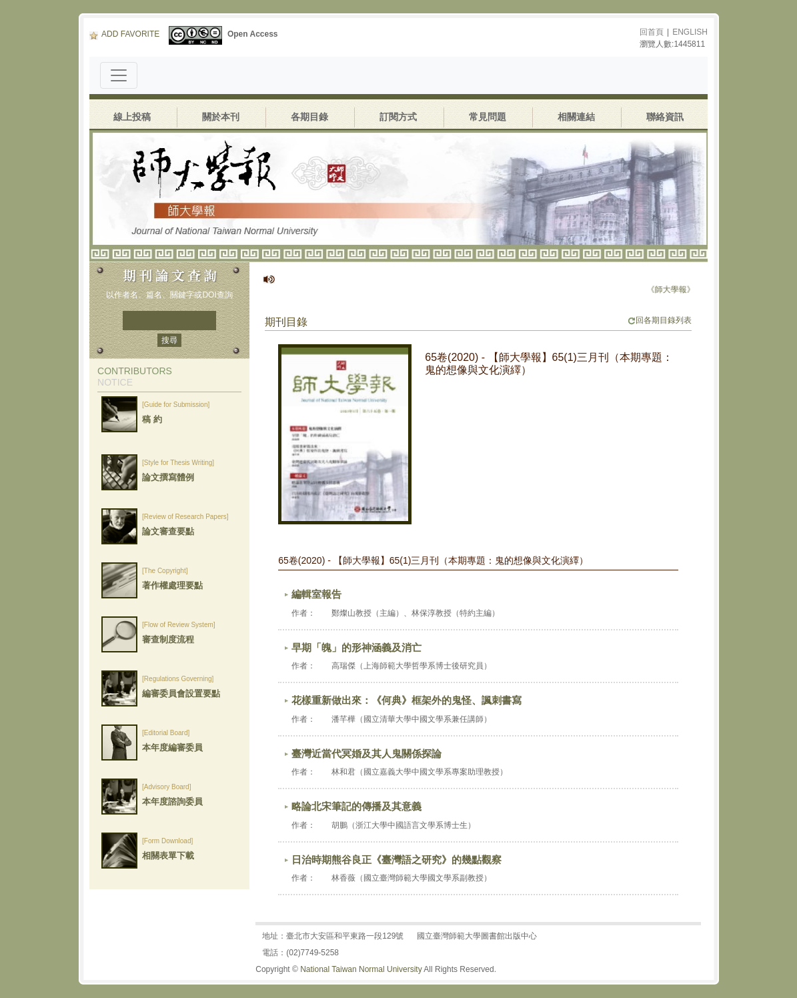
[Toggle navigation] (118, 75)
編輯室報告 (316, 594)
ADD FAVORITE (124, 34)
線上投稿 (132, 116)
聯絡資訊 (665, 116)
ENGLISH (690, 32)
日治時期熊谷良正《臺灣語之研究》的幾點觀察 (396, 859)
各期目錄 (309, 116)
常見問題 (487, 116)
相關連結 (576, 116)
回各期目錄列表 (660, 320)
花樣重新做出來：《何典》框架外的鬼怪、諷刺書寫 (406, 700)
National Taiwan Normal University (361, 969)
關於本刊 (220, 116)
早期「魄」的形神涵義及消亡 (356, 647)
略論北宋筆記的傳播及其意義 (356, 806)
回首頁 (652, 32)
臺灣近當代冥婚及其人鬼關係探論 (366, 753)
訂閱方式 (398, 116)
